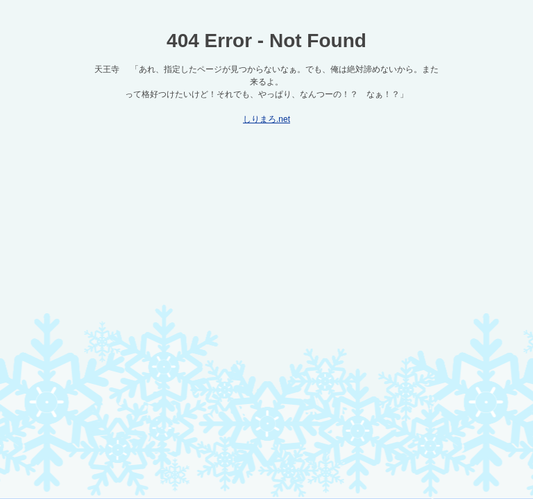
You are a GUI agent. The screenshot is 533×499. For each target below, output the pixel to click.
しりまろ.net (266, 119)
